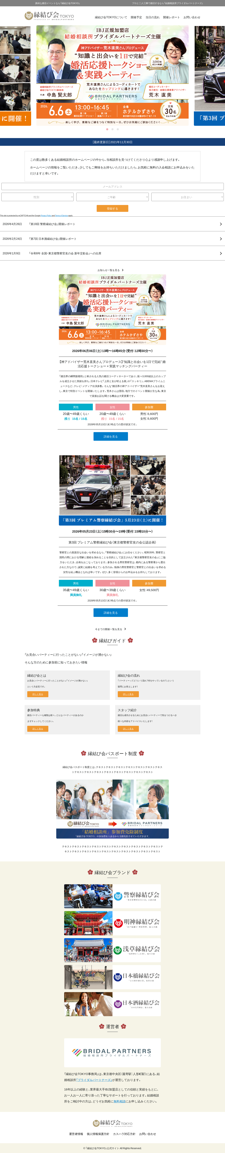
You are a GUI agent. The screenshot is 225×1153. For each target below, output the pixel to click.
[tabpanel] (112, 75)
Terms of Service (61, 215)
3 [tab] (118, 129)
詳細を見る (111, 436)
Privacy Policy (46, 215)
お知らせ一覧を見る (109, 270)
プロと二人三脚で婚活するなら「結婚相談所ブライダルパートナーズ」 (167, 3)
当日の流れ (153, 17)
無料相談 (120, 1101)
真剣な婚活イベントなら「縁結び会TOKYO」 (57, 3)
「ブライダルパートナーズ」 (94, 1079)
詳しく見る (38, 694)
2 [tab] (112, 129)
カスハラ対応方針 (124, 1134)
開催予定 (136, 17)
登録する (112, 208)
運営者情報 (76, 1134)
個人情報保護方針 (98, 1134)
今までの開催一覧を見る (108, 629)
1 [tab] (107, 129)
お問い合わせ (192, 17)
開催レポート (171, 17)
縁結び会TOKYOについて (111, 17)
